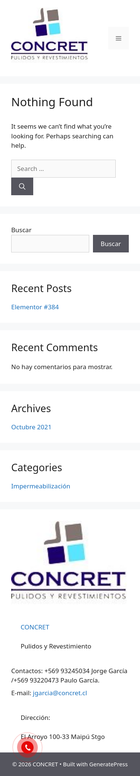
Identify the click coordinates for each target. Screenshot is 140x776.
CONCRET (35, 627)
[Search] (22, 187)
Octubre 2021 (31, 427)
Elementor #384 (35, 307)
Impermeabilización (40, 486)
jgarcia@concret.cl (60, 692)
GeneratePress (108, 764)
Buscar (21, 230)
